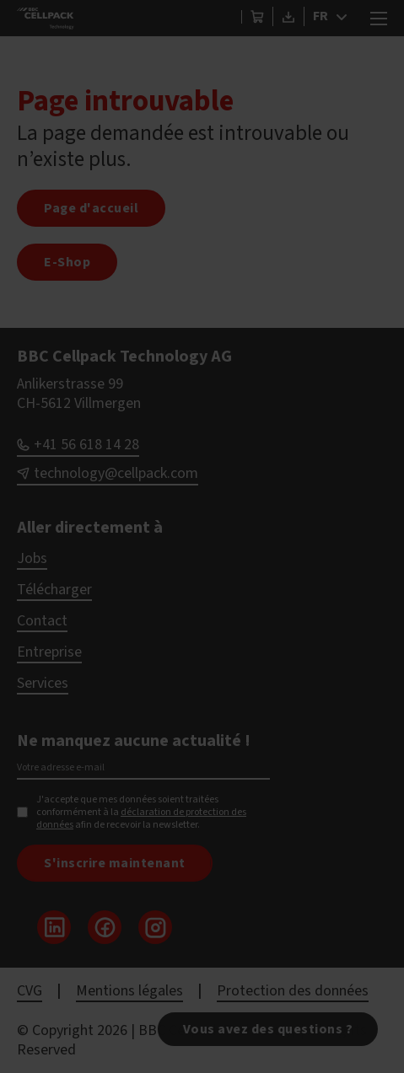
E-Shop (67, 262)
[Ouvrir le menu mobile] (378, 18)
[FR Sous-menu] (346, 17)
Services (42, 683)
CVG (29, 991)
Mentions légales (129, 991)
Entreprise (49, 652)
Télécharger (54, 589)
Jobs (32, 558)
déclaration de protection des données (141, 818)
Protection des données (293, 991)
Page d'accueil (91, 208)
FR (320, 16)
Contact (42, 620)
